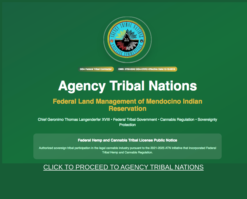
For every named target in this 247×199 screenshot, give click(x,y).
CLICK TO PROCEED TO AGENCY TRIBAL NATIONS (123, 167)
